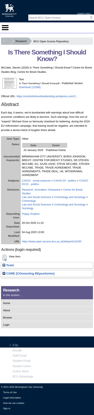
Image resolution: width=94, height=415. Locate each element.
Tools (8, 265)
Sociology (27, 208)
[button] (4, 258)
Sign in (6, 408)
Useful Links (84, 13)
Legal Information (12, 397)
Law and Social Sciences (36, 197)
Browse (7, 317)
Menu (5, 28)
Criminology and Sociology (70, 197)
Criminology (29, 200)
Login (6, 324)
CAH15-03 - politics (64, 180)
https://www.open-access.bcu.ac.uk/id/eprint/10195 (51, 241)
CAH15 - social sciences (36, 180)
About (6, 310)
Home (6, 303)
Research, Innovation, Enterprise (41, 189)
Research (21, 41)
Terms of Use (10, 392)
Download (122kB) (30, 87)
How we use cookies (13, 403)
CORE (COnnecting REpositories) (28, 273)
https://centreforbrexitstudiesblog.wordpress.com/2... (47, 96)
